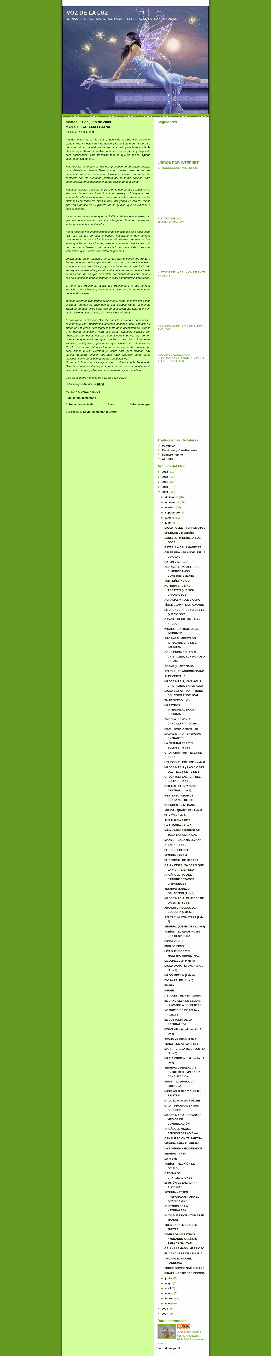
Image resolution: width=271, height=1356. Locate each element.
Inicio (111, 404)
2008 (165, 1308)
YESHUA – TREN (175, 1153)
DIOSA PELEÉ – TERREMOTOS (184, 527)
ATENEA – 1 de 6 (175, 845)
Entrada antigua (140, 404)
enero (169, 1303)
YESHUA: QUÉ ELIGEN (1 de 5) (184, 926)
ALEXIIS (167, 459)
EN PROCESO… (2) (176, 700)
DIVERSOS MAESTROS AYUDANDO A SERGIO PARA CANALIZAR (180, 1239)
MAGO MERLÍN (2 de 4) (179, 975)
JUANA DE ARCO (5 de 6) (181, 1038)
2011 (165, 481)
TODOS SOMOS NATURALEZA (184, 1268)
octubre (170, 507)
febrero (170, 1298)
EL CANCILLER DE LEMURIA (183, 1253)
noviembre (172, 502)
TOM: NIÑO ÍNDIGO (176, 580)
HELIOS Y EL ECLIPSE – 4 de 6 (184, 762)
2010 (165, 487)
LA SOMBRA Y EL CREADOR (183, 1148)
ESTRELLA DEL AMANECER (183, 547)
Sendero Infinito (172, 454)
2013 (165, 471)
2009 (165, 492)
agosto (170, 517)
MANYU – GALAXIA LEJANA (183, 839)
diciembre (172, 497)
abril (168, 1288)
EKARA (169, 985)
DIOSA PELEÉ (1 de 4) (178, 980)
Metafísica (168, 446)
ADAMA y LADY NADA (179, 666)
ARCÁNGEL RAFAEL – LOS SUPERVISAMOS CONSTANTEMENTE (182, 571)
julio (168, 522)
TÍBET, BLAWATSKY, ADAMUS (184, 604)
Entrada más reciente (80, 404)
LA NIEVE (170, 1158)
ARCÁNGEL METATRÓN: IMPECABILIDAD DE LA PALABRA (181, 643)
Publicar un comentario (81, 397)
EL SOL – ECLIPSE (176, 850)
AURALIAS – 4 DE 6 (177, 820)
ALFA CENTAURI (175, 676)
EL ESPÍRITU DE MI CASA (181, 860)
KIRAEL (169, 990)
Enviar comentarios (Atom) (100, 411)
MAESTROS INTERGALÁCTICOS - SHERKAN (180, 710)
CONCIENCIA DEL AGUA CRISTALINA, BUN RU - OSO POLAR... (184, 657)
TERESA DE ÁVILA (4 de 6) (181, 1043)
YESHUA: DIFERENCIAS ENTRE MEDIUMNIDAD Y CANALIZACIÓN (182, 1072)
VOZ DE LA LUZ (87, 13)
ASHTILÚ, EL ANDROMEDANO (184, 671)
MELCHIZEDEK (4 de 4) (179, 960)
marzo (169, 1293)
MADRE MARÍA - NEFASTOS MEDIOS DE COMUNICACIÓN (182, 1120)
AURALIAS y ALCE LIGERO (182, 599)
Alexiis (185, 1326)
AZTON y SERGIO (176, 562)
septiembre (173, 512)
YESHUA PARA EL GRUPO (181, 1143)
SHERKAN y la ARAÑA (179, 532)
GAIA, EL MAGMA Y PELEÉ (182, 1100)
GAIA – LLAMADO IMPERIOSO (184, 1248)
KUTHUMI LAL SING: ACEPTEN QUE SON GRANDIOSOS (179, 590)
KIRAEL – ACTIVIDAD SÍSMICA (184, 1273)
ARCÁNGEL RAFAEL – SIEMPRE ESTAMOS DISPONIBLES (179, 879)
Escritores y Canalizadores (179, 450)
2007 (165, 1313)
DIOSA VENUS (173, 941)
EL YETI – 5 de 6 (174, 815)
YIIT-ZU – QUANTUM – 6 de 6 (183, 810)
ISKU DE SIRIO (174, 946)
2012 (165, 476)
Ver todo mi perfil (169, 1348)
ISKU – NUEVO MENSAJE (181, 728)
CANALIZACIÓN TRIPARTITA (183, 1138)
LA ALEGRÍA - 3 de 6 (177, 825)
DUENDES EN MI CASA (179, 805)
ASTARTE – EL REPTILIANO (182, 995)
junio (169, 1278)
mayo (169, 1283)
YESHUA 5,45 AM (175, 855)
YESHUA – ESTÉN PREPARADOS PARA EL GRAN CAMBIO (181, 1197)
